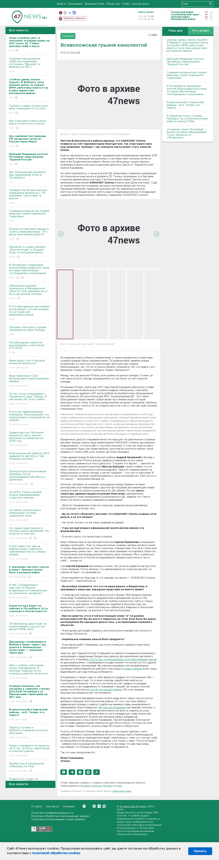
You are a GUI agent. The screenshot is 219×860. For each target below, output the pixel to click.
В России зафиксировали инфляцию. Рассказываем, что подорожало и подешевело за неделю (29, 418)
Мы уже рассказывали (111, 708)
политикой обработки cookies (56, 853)
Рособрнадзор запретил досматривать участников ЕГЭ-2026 (29, 347)
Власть (61, 4)
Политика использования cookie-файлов (58, 819)
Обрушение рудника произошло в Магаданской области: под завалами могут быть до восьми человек (29, 292)
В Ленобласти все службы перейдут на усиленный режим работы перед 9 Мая (187, 119)
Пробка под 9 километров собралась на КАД (29, 767)
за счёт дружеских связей (106, 690)
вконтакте (65, 12)
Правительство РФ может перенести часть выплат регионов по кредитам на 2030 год (29, 439)
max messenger (74, 12)
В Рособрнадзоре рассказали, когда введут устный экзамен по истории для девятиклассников (29, 313)
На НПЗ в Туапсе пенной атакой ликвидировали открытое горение (29, 497)
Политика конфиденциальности (52, 813)
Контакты (52, 806)
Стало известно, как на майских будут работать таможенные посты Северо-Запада (29, 552)
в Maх (119, 786)
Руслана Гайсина (131, 669)
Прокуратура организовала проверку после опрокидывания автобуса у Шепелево (29, 478)
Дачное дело (140, 4)
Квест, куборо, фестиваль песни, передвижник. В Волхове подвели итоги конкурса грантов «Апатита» (29, 671)
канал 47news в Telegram (98, 786)
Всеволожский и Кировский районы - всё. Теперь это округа (185, 105)
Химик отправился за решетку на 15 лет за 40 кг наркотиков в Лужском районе (29, 751)
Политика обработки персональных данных (60, 816)
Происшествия (94, 4)
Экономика (75, 4)
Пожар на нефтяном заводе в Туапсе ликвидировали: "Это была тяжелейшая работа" (29, 234)
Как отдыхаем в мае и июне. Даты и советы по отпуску (29, 125)
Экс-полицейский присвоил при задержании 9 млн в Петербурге (29, 177)
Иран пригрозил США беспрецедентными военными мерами (29, 381)
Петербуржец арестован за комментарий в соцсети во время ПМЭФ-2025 (29, 629)
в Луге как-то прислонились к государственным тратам (123, 660)
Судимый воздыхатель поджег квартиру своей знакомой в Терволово (29, 216)
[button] (63, 772)
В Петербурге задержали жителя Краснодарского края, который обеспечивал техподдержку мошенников (29, 271)
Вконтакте (84, 806)
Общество (113, 4)
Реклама (68, 806)
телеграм (69, 12)
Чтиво (126, 4)
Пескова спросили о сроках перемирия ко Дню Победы (29, 331)
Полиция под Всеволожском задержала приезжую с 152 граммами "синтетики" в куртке (29, 196)
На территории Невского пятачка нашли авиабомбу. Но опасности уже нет (29, 533)
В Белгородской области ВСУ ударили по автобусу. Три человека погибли (29, 458)
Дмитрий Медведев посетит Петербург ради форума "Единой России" (185, 62)
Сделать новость (74, 18)
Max (104, 806)
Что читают (201, 31)
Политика (68, 36)
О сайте (36, 806)
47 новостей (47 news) (132, 806)
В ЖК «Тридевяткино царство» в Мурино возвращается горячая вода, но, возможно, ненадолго (29, 591)
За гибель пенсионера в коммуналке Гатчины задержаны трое (29, 515)
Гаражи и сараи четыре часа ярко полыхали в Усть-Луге (29, 109)
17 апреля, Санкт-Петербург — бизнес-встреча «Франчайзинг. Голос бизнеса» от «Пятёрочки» (187, 133)
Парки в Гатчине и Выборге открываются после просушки (29, 733)
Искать (210, 3)
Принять (200, 851)
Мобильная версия (60, 12)
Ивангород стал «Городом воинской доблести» (29, 364)
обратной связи (121, 791)
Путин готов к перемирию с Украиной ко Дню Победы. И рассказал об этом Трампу (29, 399)
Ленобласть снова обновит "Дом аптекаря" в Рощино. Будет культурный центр (29, 252)
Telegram (99, 806)
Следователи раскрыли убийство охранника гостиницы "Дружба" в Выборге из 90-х (29, 65)
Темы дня (175, 31)
